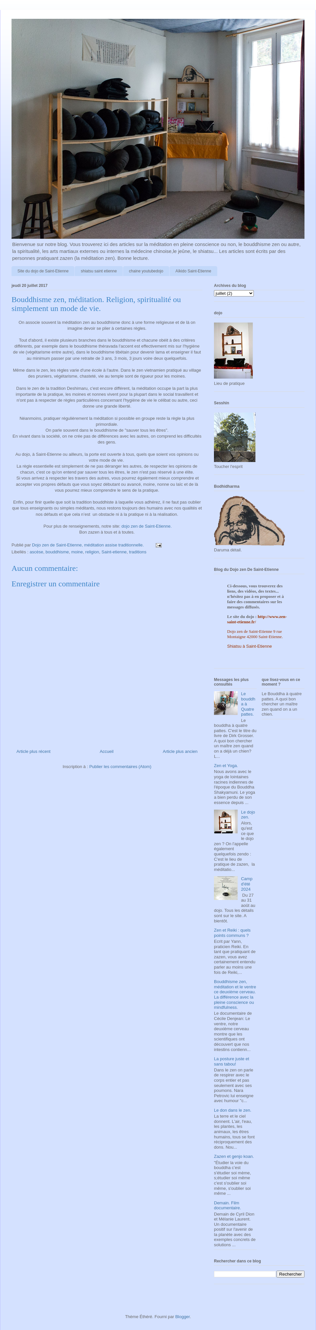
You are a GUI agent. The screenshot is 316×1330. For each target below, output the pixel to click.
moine (77, 551)
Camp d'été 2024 (246, 883)
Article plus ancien (180, 751)
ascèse (36, 551)
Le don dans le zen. (232, 1110)
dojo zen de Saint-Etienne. (146, 526)
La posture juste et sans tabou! (231, 1061)
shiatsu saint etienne (99, 271)
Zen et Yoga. (226, 765)
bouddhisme (57, 551)
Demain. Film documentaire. (227, 1205)
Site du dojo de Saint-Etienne (42, 271)
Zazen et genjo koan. (234, 1156)
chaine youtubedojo (146, 271)
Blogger (182, 1316)
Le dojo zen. (248, 815)
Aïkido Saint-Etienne (193, 271)
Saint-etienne (114, 551)
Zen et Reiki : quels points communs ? (232, 933)
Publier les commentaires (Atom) (120, 766)
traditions (137, 551)
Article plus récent (33, 751)
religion (92, 551)
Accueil (107, 751)
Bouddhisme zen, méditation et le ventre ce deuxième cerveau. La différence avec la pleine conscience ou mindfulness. (235, 994)
